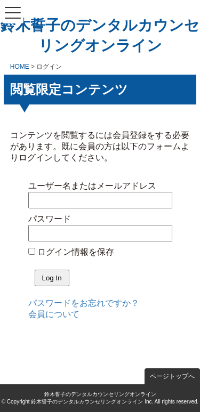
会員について (53, 314)
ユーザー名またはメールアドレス (92, 185)
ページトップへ (172, 376)
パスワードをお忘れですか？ (83, 303)
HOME (19, 66)
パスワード (49, 218)
